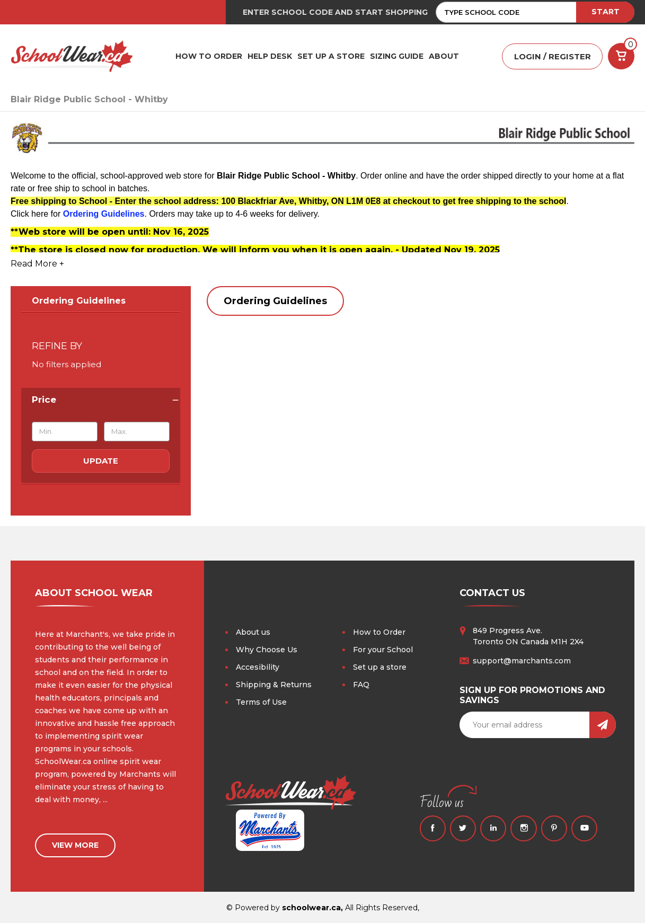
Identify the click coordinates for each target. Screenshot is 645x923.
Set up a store (380, 667)
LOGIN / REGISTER (552, 56)
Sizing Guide (396, 56)
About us (253, 632)
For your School (383, 649)
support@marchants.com (522, 660)
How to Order (379, 632)
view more (75, 844)
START (605, 11)
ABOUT (444, 56)
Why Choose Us (266, 649)
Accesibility (257, 667)
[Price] (100, 399)
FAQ (361, 684)
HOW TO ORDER (208, 56)
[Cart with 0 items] (621, 56)
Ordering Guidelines (79, 301)
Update (100, 461)
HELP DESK (270, 56)
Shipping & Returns (274, 684)
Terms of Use (261, 702)
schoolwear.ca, (312, 906)
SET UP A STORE (331, 56)
